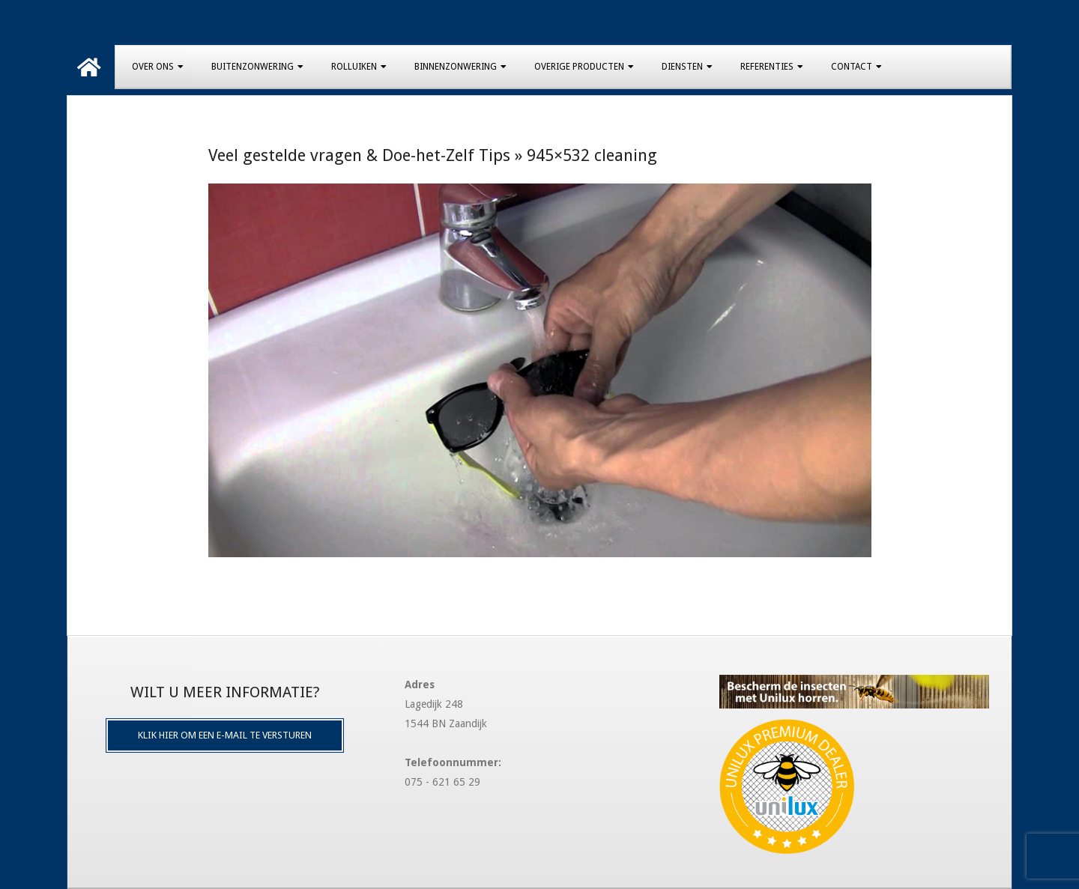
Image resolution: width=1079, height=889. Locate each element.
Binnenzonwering (455, 66)
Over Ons (153, 66)
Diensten (682, 66)
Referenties (767, 66)
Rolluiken (354, 66)
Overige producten (579, 66)
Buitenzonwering (252, 66)
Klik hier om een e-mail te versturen (225, 735)
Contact (851, 66)
